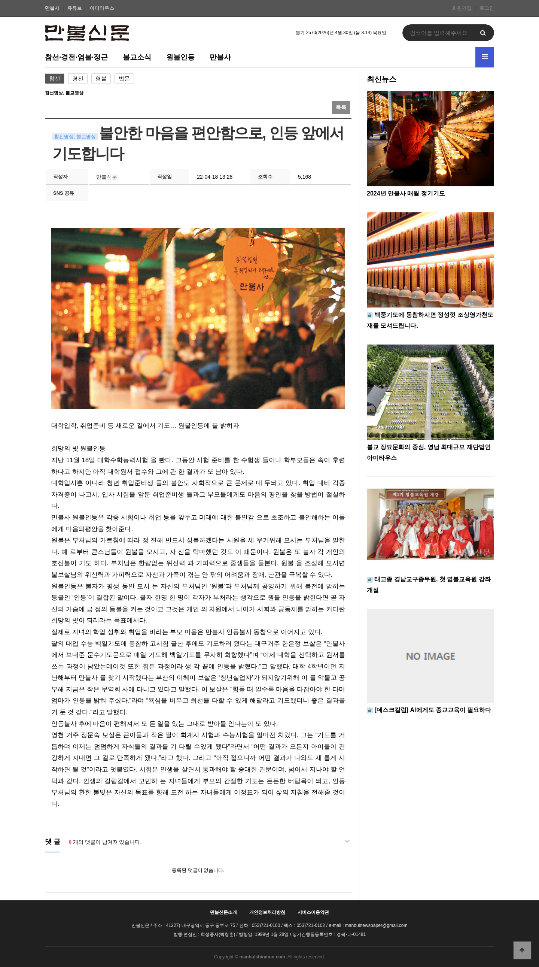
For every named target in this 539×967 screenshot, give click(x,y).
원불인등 (180, 57)
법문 (124, 79)
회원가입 (462, 8)
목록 (341, 107)
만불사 (52, 8)
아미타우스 (102, 8)
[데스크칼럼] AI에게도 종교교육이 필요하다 (432, 710)
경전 (77, 79)
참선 (54, 79)
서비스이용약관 (313, 912)
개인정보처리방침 (267, 912)
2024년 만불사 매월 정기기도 (406, 193)
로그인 (486, 8)
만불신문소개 (223, 912)
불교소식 (137, 57)
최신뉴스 (381, 79)
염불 (101, 79)
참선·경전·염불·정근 (76, 57)
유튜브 (74, 8)
